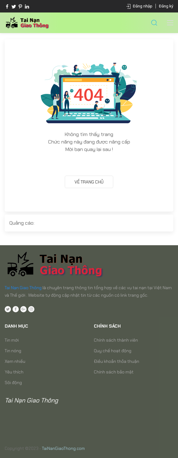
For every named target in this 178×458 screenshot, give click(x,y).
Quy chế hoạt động (112, 350)
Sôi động (13, 382)
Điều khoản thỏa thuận (116, 361)
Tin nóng (13, 350)
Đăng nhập (142, 6)
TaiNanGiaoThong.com (63, 448)
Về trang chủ (89, 182)
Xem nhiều (15, 361)
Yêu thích (14, 372)
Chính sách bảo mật (114, 372)
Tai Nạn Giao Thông (23, 287)
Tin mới (12, 340)
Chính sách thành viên (116, 340)
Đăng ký (166, 6)
